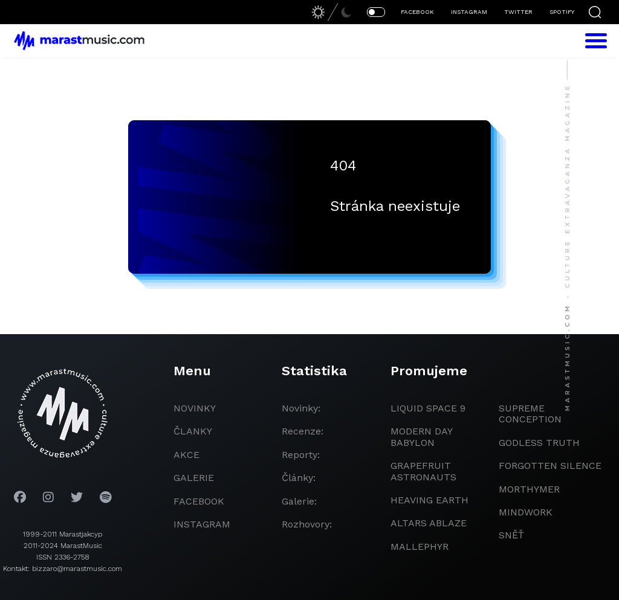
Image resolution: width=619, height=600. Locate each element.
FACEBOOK (417, 11)
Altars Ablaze (429, 523)
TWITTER (518, 11)
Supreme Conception (530, 413)
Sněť (511, 535)
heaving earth (429, 500)
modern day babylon (421, 436)
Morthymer (529, 489)
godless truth (539, 442)
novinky (194, 408)
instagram (201, 524)
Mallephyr (420, 546)
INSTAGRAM (469, 11)
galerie (193, 477)
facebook (198, 501)
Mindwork (526, 512)
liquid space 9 (428, 408)
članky (192, 431)
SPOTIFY (561, 11)
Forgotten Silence (550, 465)
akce (186, 454)
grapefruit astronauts (423, 471)
